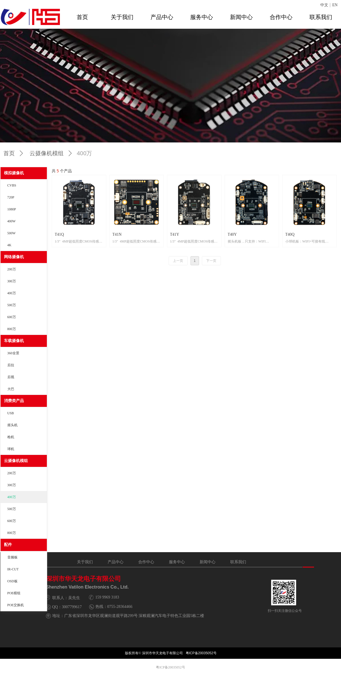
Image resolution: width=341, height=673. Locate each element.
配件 (8, 544)
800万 (11, 329)
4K (9, 245)
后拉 (10, 365)
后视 (10, 377)
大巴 (10, 389)
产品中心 (161, 17)
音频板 (12, 557)
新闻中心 (241, 17)
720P (10, 197)
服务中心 (201, 17)
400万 (11, 293)
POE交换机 (15, 605)
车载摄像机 (14, 341)
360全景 (13, 353)
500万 (11, 305)
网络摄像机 (14, 257)
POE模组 (14, 593)
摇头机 (12, 425)
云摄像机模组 (16, 461)
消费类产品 (14, 401)
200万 (11, 269)
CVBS (11, 185)
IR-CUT (13, 569)
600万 (11, 317)
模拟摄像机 (14, 173)
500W (11, 233)
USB (10, 413)
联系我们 (320, 17)
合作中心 (281, 17)
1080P (11, 209)
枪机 (10, 437)
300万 (11, 281)
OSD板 (12, 581)
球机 (10, 449)
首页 (82, 17)
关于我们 (122, 17)
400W (11, 221)
